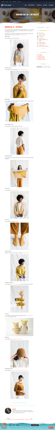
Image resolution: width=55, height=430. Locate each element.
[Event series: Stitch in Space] (44, 35)
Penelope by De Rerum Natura (16, 338)
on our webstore (25, 252)
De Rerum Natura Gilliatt (22, 69)
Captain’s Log (39, 5)
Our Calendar (51, 5)
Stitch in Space (41, 36)
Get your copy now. (23, 34)
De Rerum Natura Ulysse (15, 284)
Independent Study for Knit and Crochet (43, 40)
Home (25, 5)
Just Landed (35, 17)
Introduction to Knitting (42, 43)
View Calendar (43, 48)
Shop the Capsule (31, 5)
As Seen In (17, 425)
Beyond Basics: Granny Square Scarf (44, 46)
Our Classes (45, 5)
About (10, 425)
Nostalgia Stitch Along (42, 34)
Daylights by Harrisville (15, 190)
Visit (13, 425)
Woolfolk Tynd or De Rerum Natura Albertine (20, 370)
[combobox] (40, 27)
